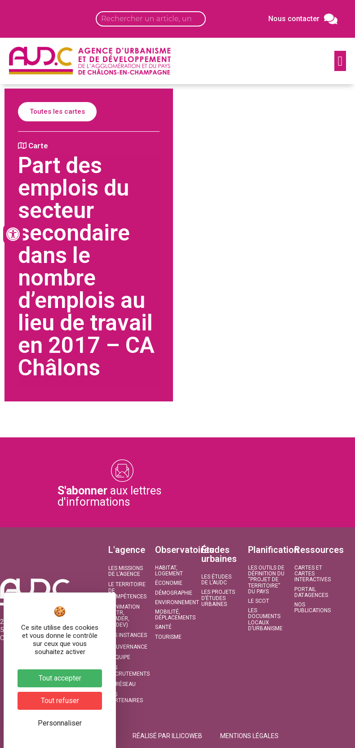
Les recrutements (127, 670)
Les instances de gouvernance (127, 641)
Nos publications (312, 607)
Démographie (173, 593)
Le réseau (122, 684)
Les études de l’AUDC (216, 580)
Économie (168, 583)
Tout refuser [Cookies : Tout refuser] (60, 700)
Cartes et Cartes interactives (312, 574)
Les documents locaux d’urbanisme (265, 619)
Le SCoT (258, 601)
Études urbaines (219, 554)
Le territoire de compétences (127, 590)
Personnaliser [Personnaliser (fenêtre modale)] (60, 723)
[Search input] (151, 19)
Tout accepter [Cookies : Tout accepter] (60, 678)
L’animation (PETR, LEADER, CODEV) (124, 616)
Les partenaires (125, 697)
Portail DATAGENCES (311, 592)
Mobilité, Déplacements (173, 615)
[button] (340, 61)
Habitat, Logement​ (169, 571)
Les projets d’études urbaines (218, 598)
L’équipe (119, 657)
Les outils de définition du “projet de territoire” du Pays (266, 580)
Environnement (173, 602)
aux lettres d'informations (110, 496)
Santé (163, 627)
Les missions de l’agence (125, 571)
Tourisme (168, 637)
